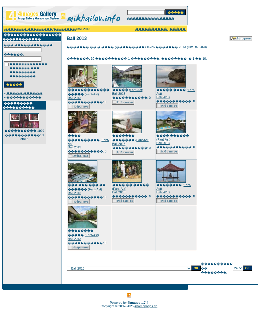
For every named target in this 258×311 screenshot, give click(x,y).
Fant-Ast (92, 94)
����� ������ (24, 93)
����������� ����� (150, 18)
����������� (23, 97)
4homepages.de (146, 306)
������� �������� (28, 29)
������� (65, 29)
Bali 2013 (74, 98)
